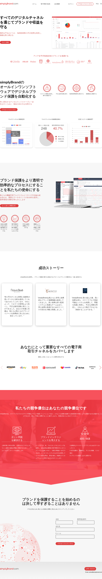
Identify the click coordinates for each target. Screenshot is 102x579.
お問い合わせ (90, 569)
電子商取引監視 (45, 4)
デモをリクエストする (85, 4)
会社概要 (57, 4)
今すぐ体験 (5, 42)
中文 (97, 4)
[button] (100, 368)
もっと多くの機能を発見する (9, 206)
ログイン (71, 4)
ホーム (34, 4)
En (101, 4)
